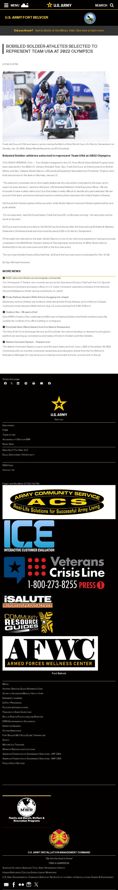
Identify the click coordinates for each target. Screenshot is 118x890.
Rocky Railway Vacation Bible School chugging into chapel (37, 297)
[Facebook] (5, 383)
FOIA (5, 430)
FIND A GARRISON (59, 863)
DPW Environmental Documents (19, 721)
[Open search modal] (105, 5)
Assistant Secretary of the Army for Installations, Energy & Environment (76, 877)
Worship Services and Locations (19, 749)
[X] (11, 383)
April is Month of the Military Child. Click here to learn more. (59, 30)
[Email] (41, 383)
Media (6, 684)
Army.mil (59, 419)
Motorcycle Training (14, 744)
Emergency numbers (12, 698)
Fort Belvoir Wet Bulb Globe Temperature (24, 735)
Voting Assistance (12, 730)
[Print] (34, 383)
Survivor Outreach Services (17, 867)
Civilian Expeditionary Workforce (39, 872)
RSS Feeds (8, 465)
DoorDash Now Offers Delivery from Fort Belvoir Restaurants (38, 327)
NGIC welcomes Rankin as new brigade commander (33, 278)
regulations (22, 707)
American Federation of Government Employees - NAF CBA (32, 758)
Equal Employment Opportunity (19, 454)
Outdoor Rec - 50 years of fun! (22, 312)
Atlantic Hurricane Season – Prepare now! (28, 342)
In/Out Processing (12, 702)
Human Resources (11, 872)
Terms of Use (9, 434)
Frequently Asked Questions (17, 712)
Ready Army (8, 444)
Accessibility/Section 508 (16, 439)
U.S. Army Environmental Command (20, 877)
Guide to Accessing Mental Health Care (23, 693)
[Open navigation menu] (11, 5)
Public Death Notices (14, 763)
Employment (9, 425)
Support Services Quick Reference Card (23, 688)
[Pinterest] (26, 383)
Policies (7, 707)
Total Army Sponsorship (44, 867)
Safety (6, 740)
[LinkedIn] (18, 383)
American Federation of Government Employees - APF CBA (32, 754)
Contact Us (8, 470)
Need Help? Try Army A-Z (15, 450)
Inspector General (12, 726)
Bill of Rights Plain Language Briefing (23, 716)
